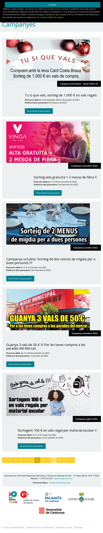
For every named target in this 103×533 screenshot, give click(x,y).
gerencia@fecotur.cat (63, 478)
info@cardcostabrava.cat (59, 482)
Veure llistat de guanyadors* (39, 111)
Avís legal (78, 527)
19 (66, 460)
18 (60, 460)
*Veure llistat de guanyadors (48, 193)
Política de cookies (64, 527)
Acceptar (52, 4)
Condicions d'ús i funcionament (40, 527)
